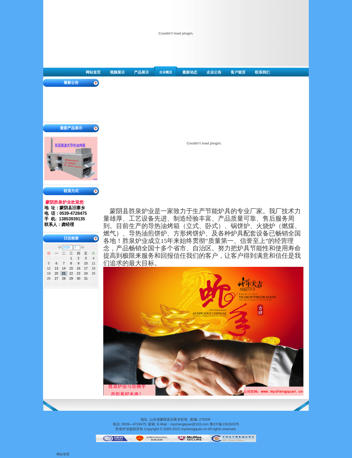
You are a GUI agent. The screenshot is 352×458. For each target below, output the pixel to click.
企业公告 (214, 72)
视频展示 (117, 72)
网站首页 (93, 72)
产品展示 (141, 72)
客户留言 (238, 72)
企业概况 (165, 72)
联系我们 (262, 72)
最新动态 (189, 72)
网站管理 (63, 454)
